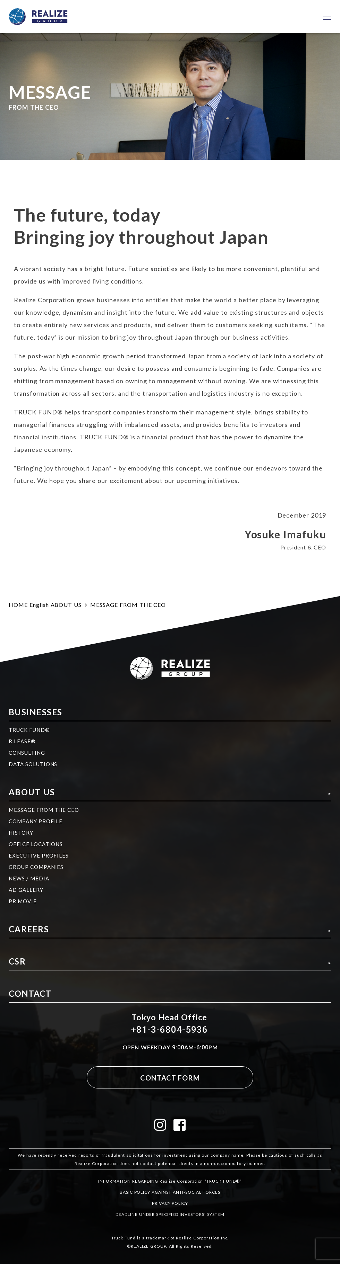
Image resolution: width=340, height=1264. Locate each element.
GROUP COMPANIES (36, 867)
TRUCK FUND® (29, 730)
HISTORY (21, 832)
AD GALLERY (26, 890)
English (39, 604)
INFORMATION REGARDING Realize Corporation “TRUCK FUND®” (170, 1181)
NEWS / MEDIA (29, 878)
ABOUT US (66, 604)
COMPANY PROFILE (35, 821)
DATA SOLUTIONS (33, 764)
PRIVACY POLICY (170, 1203)
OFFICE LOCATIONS (36, 844)
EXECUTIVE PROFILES (39, 855)
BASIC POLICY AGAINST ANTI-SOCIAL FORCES (170, 1192)
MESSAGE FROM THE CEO (44, 810)
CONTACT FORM (170, 1078)
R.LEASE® (22, 741)
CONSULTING (27, 752)
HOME (18, 604)
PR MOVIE (23, 901)
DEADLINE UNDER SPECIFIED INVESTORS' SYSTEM (170, 1214)
